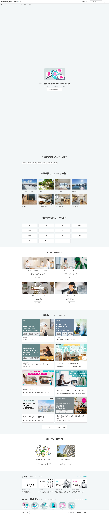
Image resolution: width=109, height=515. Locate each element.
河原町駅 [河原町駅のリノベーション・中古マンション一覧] (29, 162)
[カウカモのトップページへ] (10, 1)
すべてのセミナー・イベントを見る (54, 427)
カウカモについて (83, 1)
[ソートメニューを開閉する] (23, 512)
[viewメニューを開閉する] (27, 512)
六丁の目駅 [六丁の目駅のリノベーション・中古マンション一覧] (50, 162)
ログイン (96, 1)
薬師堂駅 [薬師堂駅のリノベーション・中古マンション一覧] (39, 162)
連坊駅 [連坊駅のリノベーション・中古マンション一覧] (34, 162)
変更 (85, 512)
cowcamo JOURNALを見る (81, 499)
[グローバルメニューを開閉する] (107, 1)
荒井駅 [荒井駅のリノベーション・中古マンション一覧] (55, 162)
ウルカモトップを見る (82, 476)
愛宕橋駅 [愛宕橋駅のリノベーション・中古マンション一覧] (24, 162)
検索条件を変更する (54, 89)
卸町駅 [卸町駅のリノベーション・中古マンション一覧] (44, 162)
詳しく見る (37, 277)
